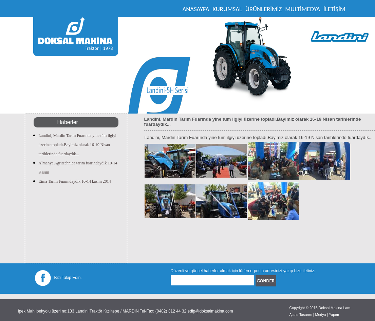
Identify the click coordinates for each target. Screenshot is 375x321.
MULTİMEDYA (302, 9)
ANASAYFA (196, 9)
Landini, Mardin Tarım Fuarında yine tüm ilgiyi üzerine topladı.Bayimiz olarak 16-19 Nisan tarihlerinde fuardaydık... (77, 144)
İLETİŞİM (334, 9)
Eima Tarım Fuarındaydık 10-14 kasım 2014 (75, 181)
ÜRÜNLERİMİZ (263, 9)
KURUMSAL (227, 9)
